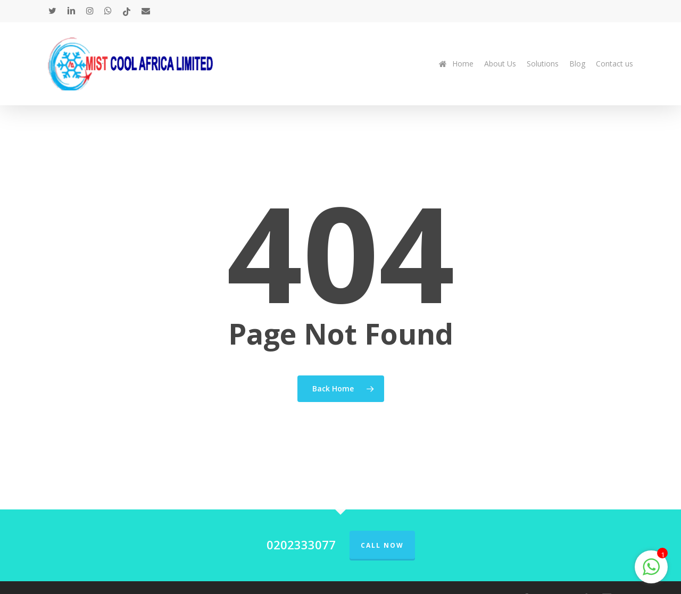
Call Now (382, 545)
